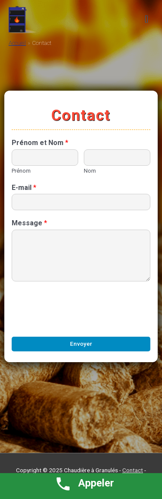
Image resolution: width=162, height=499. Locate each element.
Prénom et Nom (40, 143)
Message (29, 223)
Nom (90, 170)
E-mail (24, 187)
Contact (132, 470)
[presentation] (77, 322)
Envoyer (81, 343)
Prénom (21, 170)
